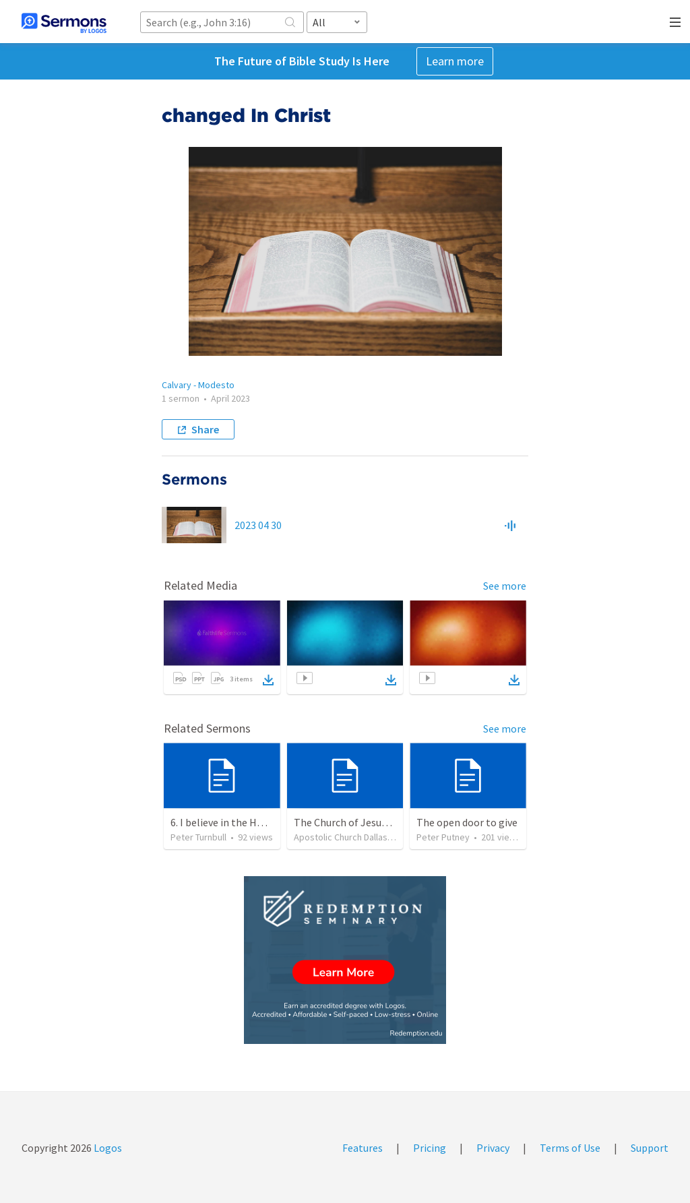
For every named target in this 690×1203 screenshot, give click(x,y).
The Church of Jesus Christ (355, 822)
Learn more (455, 61)
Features (362, 1147)
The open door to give (467, 822)
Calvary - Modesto (198, 385)
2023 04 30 (258, 525)
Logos (107, 1147)
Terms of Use (570, 1147)
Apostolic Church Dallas (340, 837)
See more (504, 585)
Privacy (492, 1147)
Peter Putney (443, 837)
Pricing (429, 1147)
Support (649, 1147)
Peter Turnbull (198, 837)
